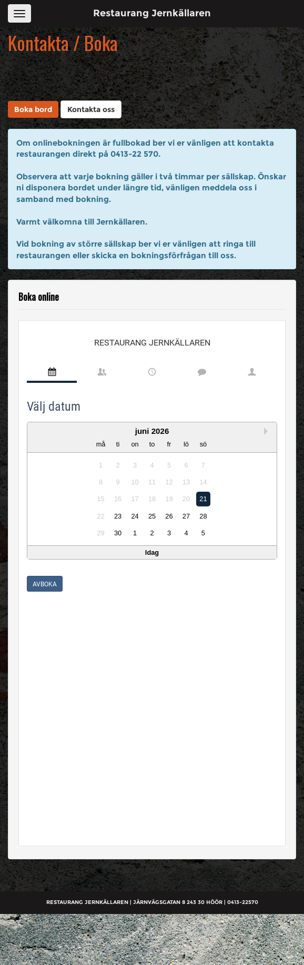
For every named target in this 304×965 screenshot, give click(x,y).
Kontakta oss (91, 109)
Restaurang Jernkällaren (152, 13)
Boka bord (33, 109)
